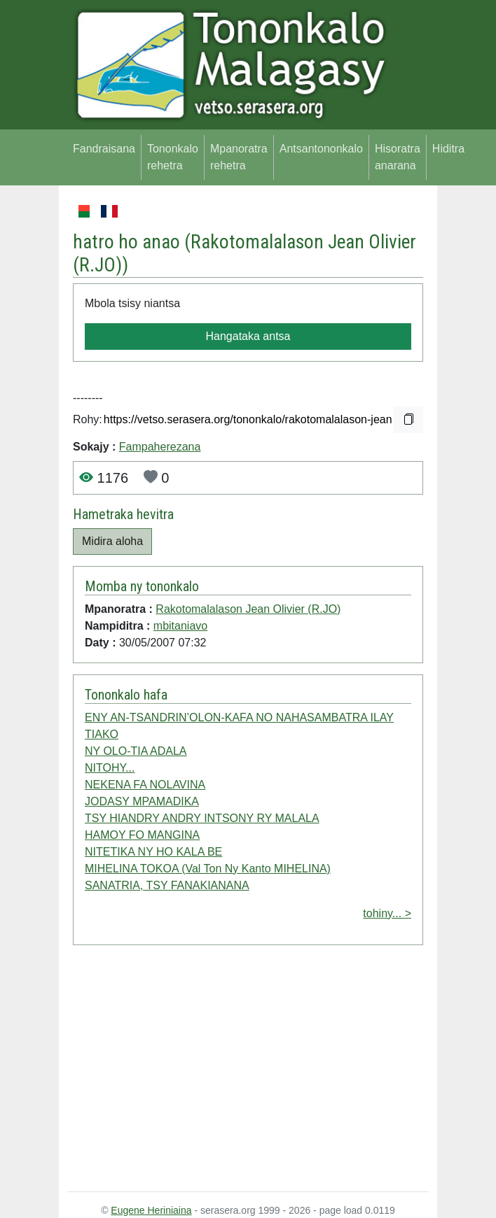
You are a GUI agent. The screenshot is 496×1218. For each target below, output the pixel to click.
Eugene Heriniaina (151, 1210)
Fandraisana (104, 149)
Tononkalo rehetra (172, 157)
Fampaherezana (160, 447)
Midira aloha (112, 541)
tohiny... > (387, 913)
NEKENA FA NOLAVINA (145, 785)
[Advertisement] (248, 1071)
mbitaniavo (180, 626)
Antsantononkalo (321, 149)
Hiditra (448, 149)
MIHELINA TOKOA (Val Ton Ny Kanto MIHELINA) (208, 868)
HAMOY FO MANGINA (142, 835)
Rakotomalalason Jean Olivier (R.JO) (248, 609)
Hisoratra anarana (397, 157)
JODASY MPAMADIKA (142, 801)
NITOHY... (110, 768)
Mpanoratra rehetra (239, 157)
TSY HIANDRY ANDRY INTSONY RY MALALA (202, 818)
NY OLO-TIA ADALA (136, 751)
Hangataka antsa (248, 336)
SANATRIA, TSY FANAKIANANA (167, 885)
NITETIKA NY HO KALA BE (153, 852)
